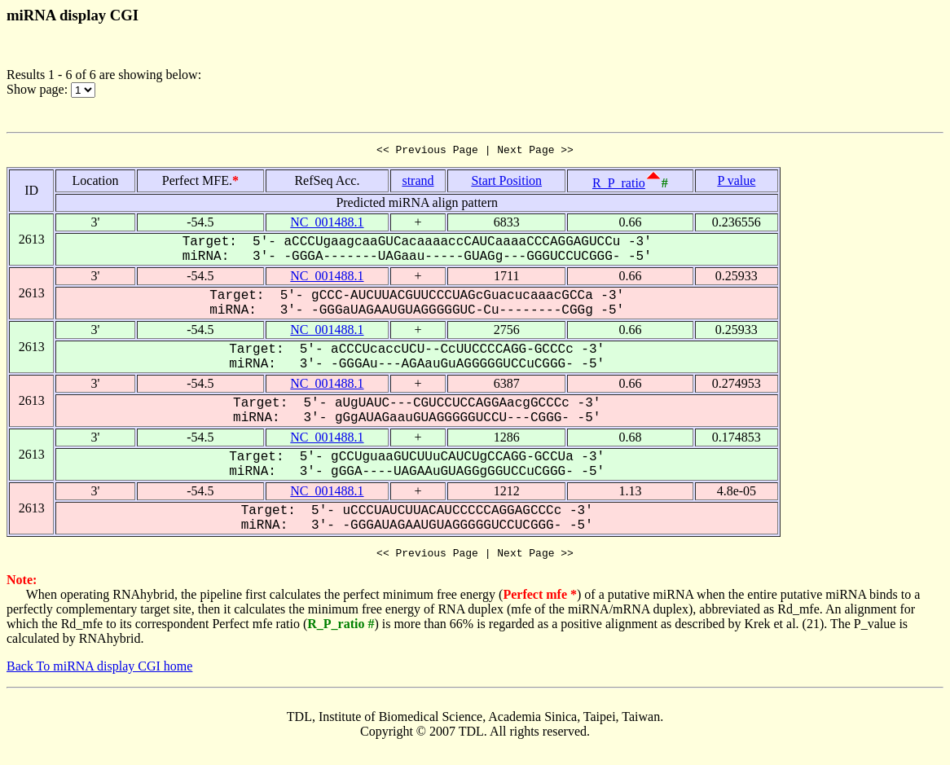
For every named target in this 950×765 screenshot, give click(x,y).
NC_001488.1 (326, 224)
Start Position (506, 183)
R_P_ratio (618, 185)
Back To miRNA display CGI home (99, 671)
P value (736, 183)
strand (417, 183)
